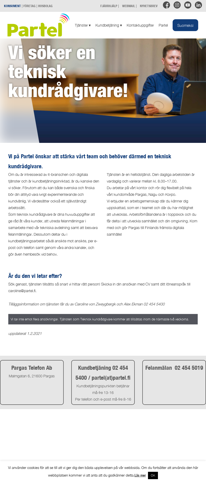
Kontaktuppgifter (140, 25)
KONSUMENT (12, 6)
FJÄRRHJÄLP (108, 6)
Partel (163, 25)
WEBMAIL (128, 6)
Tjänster (83, 25)
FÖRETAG (29, 6)
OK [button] (153, 475)
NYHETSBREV (148, 6)
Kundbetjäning (108, 25)
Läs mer (140, 475)
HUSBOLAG (45, 6)
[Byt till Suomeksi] (185, 25)
